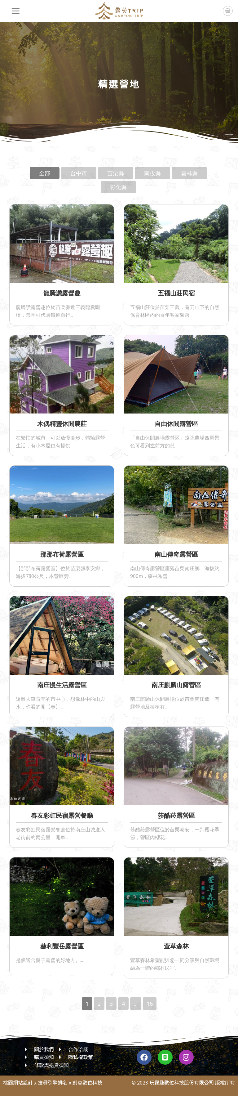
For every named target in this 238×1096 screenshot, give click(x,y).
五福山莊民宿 (176, 293)
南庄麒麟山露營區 (176, 685)
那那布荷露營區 (62, 554)
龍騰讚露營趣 (62, 293)
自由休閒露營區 (176, 423)
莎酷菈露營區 (176, 815)
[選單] (16, 11)
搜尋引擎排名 (53, 1082)
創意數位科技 (87, 1082)
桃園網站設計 (18, 1082)
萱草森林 (176, 946)
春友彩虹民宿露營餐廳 (62, 815)
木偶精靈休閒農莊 (62, 423)
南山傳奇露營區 (176, 554)
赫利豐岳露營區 (62, 946)
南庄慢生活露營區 (62, 685)
